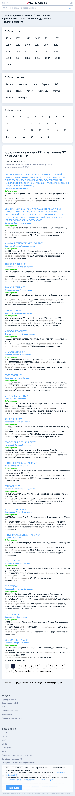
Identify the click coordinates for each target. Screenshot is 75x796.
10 (9, 671)
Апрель (45, 84)
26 (7, 136)
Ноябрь (9, 97)
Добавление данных (11, 710)
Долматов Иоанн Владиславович (19, 223)
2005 (37, 58)
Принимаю (13, 787)
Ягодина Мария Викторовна (17, 465)
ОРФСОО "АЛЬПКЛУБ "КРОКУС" (20, 442)
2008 (8, 58)
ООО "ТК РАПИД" (13, 560)
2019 (18, 44)
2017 (37, 44)
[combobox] (37, 7)
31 (49, 136)
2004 (47, 58)
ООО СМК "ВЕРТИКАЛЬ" (16, 640)
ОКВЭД (5, 736)
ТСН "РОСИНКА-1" (13, 310)
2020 (8, 44)
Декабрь (22, 97)
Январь (9, 84)
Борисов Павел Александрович (18, 313)
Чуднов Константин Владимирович (20, 334)
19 (15, 130)
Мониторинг (7, 714)
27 (16, 136)
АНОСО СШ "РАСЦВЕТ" (16, 331)
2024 (27, 38)
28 (24, 136)
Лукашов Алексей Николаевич (18, 354)
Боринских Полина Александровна (20, 246)
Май (56, 84)
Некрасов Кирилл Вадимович (17, 422)
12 (23, 123)
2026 (8, 38)
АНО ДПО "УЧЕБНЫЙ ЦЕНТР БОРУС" (22, 535)
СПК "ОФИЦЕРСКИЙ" (15, 351)
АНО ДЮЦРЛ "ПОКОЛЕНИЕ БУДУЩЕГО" (24, 243)
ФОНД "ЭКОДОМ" (13, 419)
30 (41, 136)
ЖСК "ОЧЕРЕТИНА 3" (15, 287)
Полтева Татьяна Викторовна (17, 563)
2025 (18, 38)
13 (31, 123)
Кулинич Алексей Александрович (19, 267)
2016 (46, 44)
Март (34, 84)
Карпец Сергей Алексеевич (16, 188)
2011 (36, 51)
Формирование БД (10, 703)
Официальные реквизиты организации (18, 762)
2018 (27, 44)
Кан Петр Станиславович (15, 398)
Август (30, 90)
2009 (55, 51)
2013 (17, 51)
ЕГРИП (5, 732)
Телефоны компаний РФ (12, 759)
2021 (57, 38)
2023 (37, 38)
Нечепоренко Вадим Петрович (18, 378)
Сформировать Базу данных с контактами (33, 671)
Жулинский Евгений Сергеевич (18, 445)
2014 (8, 51)
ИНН (4, 751)
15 (47, 123)
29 (32, 136)
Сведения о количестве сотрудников (18, 755)
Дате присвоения (23, 15)
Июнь (8, 90)
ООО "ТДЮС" (11, 586)
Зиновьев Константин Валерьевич (19, 589)
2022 (47, 38)
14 (39, 123)
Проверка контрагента (12, 718)
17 (64, 123)
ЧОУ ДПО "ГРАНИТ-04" (16, 509)
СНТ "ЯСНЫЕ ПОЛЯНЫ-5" (17, 395)
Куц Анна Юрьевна (13, 537)
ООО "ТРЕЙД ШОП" (14, 614)
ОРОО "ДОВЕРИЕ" (13, 375)
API (3, 707)
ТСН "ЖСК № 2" (12, 486)
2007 (18, 58)
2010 (45, 51)
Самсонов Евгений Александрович (20, 489)
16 (55, 123)
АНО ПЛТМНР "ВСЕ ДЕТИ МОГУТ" (21, 463)
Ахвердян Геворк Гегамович (17, 642)
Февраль (22, 84)
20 (23, 130)
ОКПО (4, 744)
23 (48, 130)
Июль (19, 90)
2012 (27, 51)
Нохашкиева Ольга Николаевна (18, 512)
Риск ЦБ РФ (7, 747)
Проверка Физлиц (9, 699)
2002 (8, 64)
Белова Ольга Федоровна (16, 617)
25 (65, 130)
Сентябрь (43, 90)
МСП (4, 740)
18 (7, 130)
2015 (56, 44)
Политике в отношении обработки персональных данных (31, 779)
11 (15, 123)
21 (32, 130)
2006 (27, 58)
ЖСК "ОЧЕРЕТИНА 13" (15, 264)
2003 (57, 58)
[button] (71, 3)
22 (40, 130)
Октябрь (57, 90)
